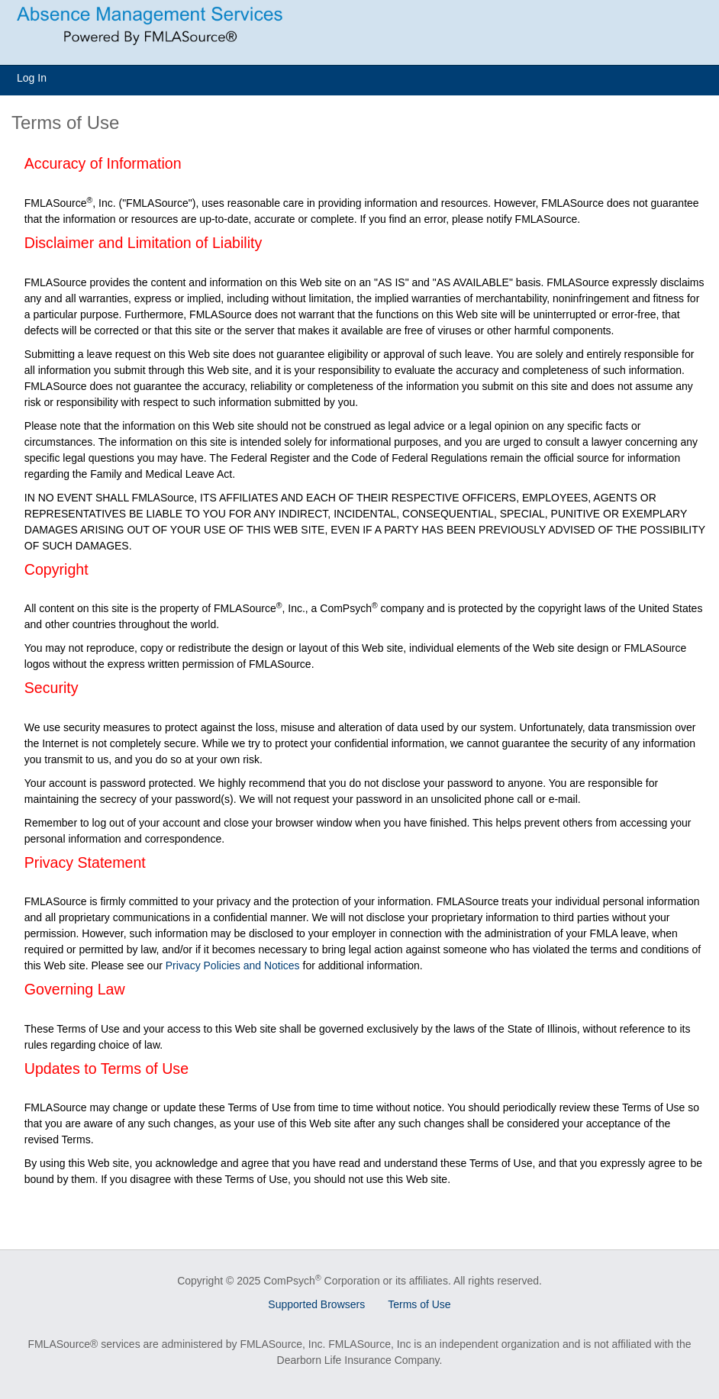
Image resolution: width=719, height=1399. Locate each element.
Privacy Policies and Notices (233, 965)
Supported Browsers (316, 1304)
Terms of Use (419, 1304)
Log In (32, 78)
